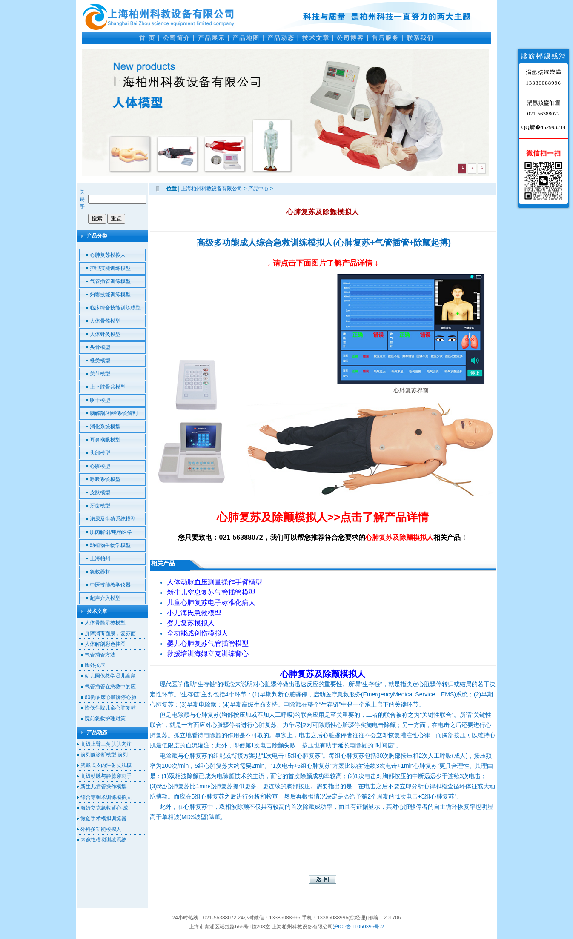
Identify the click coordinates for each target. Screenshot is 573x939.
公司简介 (176, 37)
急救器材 (100, 572)
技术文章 (315, 37)
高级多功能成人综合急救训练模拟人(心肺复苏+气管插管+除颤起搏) (324, 242)
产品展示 (211, 37)
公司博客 (350, 37)
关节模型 (100, 374)
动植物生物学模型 (110, 545)
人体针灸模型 (105, 334)
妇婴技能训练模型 (110, 295)
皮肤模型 (100, 492)
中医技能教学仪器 (110, 585)
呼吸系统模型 (105, 479)
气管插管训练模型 (110, 281)
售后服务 (385, 37)
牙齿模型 (100, 506)
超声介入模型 (105, 598)
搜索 (97, 218)
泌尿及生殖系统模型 (113, 519)
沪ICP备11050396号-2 (358, 927)
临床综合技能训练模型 (115, 308)
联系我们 (420, 37)
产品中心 (258, 189)
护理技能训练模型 (110, 268)
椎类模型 (100, 361)
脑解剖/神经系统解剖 (113, 413)
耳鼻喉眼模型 (105, 440)
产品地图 (246, 37)
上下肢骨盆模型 (108, 387)
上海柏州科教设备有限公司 (211, 189)
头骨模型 (100, 347)
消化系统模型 (105, 426)
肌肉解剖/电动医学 (111, 532)
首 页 (147, 37)
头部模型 (100, 453)
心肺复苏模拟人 (108, 255)
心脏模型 (100, 466)
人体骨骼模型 (105, 321)
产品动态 (281, 37)
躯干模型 (100, 400)
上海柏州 (100, 558)
